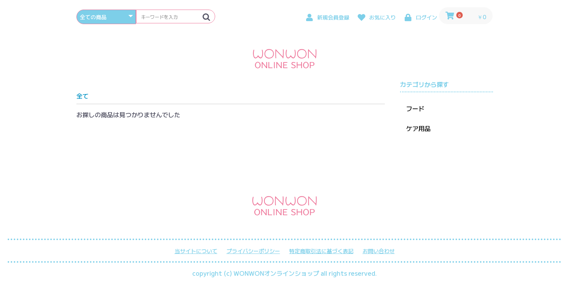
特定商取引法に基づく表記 (321, 251)
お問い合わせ (379, 251)
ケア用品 (418, 128)
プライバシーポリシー (253, 251)
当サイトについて (196, 251)
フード (415, 108)
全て (82, 95)
